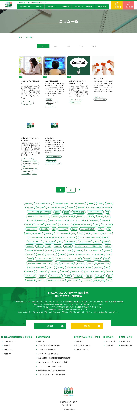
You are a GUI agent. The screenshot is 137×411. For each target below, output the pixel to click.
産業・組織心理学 (70, 242)
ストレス (50, 267)
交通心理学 (81, 208)
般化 (87, 233)
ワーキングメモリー (65, 225)
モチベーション (51, 254)
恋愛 (60, 242)
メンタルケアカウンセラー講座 (49, 345)
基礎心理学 (30, 280)
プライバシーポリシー (68, 405)
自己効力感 (70, 267)
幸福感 (109, 272)
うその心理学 (39, 225)
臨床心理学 (61, 208)
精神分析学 (56, 216)
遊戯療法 (77, 225)
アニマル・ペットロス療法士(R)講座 (89, 237)
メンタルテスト (96, 233)
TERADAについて (25, 7)
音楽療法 (109, 203)
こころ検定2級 (82, 220)
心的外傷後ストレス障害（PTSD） (64, 203)
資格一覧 (89, 276)
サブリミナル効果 (30, 276)
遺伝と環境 (87, 225)
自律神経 (90, 203)
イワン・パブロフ (32, 229)
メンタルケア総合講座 (35, 237)
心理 (81, 46)
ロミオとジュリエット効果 (64, 250)
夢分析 (106, 237)
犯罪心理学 (49, 250)
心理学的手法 (53, 272)
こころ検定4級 (78, 276)
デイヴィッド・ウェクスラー (58, 220)
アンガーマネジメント (69, 237)
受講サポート (52, 7)
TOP (20, 37)
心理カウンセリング (103, 263)
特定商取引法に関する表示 (68, 402)
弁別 (80, 233)
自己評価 (60, 267)
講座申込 (128, 7)
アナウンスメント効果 (67, 263)
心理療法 (57, 212)
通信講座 (66, 212)
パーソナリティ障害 (85, 242)
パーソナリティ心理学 (62, 233)
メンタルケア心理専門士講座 (48, 354)
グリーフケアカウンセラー (43, 203)
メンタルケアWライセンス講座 (94, 272)
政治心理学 (80, 263)
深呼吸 (31, 220)
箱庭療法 (28, 225)
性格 (73, 233)
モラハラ (97, 242)
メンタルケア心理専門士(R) (93, 250)
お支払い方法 (125, 341)
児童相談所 (91, 216)
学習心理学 (30, 254)
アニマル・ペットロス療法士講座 (49, 366)
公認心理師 (105, 220)
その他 (93, 46)
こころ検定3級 (100, 276)
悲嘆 (107, 212)
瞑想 (109, 229)
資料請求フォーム (82, 349)
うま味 (57, 237)
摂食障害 (88, 267)
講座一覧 (39, 7)
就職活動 (100, 216)
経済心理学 (98, 267)
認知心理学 (51, 208)
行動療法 (107, 250)
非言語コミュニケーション (85, 254)
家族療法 (74, 229)
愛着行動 (48, 237)
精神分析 (39, 246)
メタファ (101, 229)
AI (56, 263)
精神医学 (107, 208)
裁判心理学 (40, 208)
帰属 (107, 267)
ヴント (72, 220)
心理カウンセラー (73, 280)
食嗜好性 (79, 267)
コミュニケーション (55, 276)
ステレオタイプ (106, 225)
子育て (110, 276)
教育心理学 (98, 259)
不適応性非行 (94, 220)
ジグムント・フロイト (34, 242)
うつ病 (96, 225)
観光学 (30, 259)
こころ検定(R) (86, 280)
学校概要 (89, 7)
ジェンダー (91, 263)
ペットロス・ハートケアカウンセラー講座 (68, 259)
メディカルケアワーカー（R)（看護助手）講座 (88, 246)
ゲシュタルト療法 (50, 242)
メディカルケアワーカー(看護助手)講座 (51, 374)
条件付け (107, 246)
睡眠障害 (106, 242)
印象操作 (62, 254)
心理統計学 (28, 203)
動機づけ (40, 254)
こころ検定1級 (42, 272)
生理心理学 (30, 246)
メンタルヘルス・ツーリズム (44, 259)
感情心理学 (64, 272)
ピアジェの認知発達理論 (87, 229)
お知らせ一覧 (110, 341)
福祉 (55, 46)
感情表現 (67, 276)
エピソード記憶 (51, 225)
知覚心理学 (68, 246)
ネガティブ (108, 233)
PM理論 (48, 246)
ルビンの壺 (58, 246)
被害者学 (39, 250)
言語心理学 (80, 216)
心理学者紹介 (29, 272)
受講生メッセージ (77, 272)
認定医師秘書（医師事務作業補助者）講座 (39, 263)
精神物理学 (81, 203)
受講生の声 (65, 7)
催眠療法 (28, 233)
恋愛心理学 (79, 250)
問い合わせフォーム (83, 345)
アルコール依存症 (68, 216)
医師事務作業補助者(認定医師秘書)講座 (51, 370)
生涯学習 (70, 208)
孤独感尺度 (48, 233)
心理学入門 (40, 280)
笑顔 (108, 216)
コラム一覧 (110, 345)
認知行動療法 (44, 229)
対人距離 (71, 254)
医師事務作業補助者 (78, 212)
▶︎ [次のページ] (79, 189)
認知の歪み (38, 233)
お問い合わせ (102, 7)
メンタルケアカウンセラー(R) (56, 280)
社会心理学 (100, 254)
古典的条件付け (41, 220)
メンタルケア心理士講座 (46, 349)
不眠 (108, 254)
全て (43, 46)
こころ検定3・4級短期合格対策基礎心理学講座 (54, 358)
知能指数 (100, 203)
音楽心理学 (30, 208)
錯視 (53, 229)
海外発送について (127, 345)
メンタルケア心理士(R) (94, 208)
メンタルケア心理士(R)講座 (36, 267)
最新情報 (77, 7)
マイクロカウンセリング (95, 212)
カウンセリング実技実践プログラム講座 (39, 212)
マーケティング (63, 229)
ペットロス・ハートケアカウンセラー (38, 216)
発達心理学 (87, 259)
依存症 (107, 259)
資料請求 (117, 7)
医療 (68, 46)
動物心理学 (30, 250)
